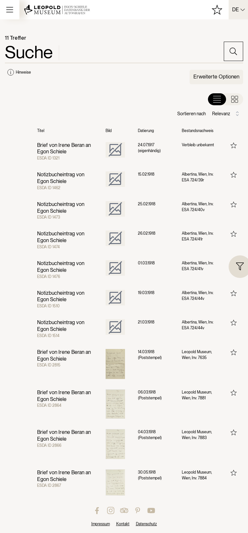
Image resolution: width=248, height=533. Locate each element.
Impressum (100, 524)
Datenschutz (146, 524)
